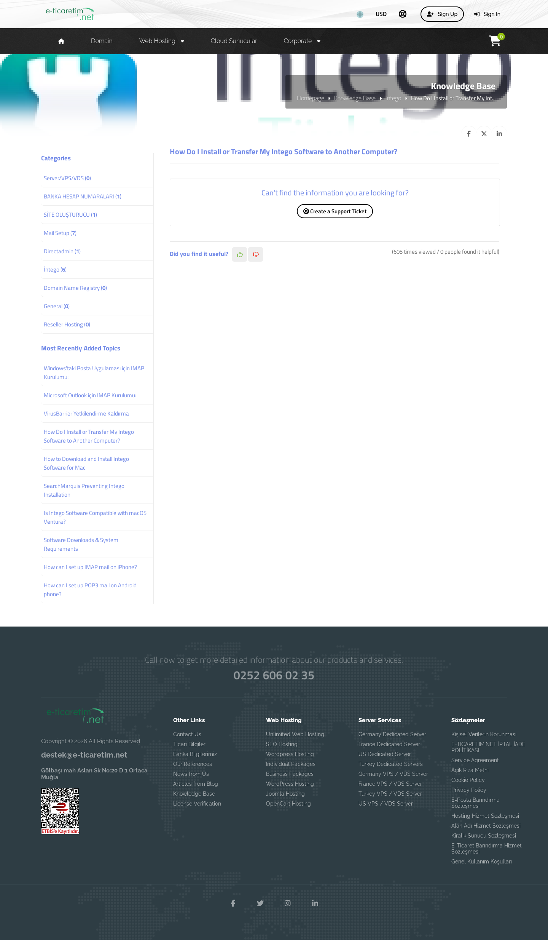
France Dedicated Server (389, 744)
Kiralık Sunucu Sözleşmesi (483, 836)
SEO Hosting (282, 744)
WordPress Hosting (290, 784)
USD (381, 13)
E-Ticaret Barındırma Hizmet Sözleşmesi (486, 848)
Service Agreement (475, 760)
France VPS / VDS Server (390, 784)
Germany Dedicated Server (392, 734)
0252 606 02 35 (274, 675)
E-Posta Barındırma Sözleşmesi (475, 803)
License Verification (197, 804)
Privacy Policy (468, 790)
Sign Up (442, 14)
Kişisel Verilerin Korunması (483, 734)
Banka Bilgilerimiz (195, 754)
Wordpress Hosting (290, 754)
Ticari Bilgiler (189, 744)
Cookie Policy (468, 780)
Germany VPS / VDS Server (393, 774)
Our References (192, 764)
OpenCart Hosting (288, 804)
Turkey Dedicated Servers (390, 764)
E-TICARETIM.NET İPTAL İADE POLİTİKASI (488, 747)
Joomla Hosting (285, 794)
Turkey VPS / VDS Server (390, 794)
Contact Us (187, 734)
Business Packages (290, 774)
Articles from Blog (195, 784)
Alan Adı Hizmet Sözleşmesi (486, 826)
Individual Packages (290, 764)
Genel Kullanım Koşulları (481, 861)
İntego (393, 97)
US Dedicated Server (384, 754)
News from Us (191, 774)
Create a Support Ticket (334, 211)
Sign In (487, 14)
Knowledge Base (355, 97)
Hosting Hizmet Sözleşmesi (485, 816)
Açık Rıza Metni (470, 770)
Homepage (310, 97)
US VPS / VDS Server (385, 804)
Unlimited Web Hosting (295, 734)
